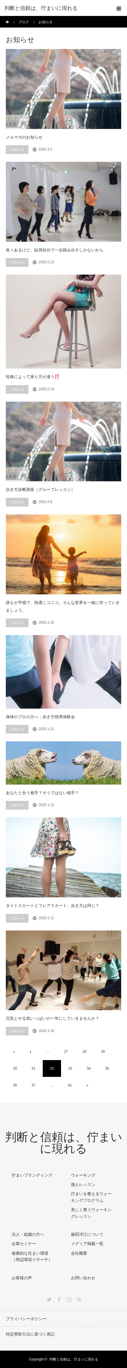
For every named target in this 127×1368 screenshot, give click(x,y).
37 (33, 1085)
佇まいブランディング (32, 1175)
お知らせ (17, 150)
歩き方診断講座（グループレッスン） (40, 489)
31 (33, 1068)
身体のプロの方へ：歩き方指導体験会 (40, 716)
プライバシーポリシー (26, 1318)
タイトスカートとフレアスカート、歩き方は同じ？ (52, 905)
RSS (78, 1298)
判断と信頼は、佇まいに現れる (63, 1143)
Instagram (68, 1298)
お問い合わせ (83, 1278)
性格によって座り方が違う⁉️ (33, 376)
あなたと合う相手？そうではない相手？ (42, 792)
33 (70, 1068)
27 (66, 1052)
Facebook (58, 1298)
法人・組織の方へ (28, 1234)
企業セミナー (24, 1243)
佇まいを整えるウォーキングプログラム (91, 1196)
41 (70, 1085)
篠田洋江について (87, 1234)
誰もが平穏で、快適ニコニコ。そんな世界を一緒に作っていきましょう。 (63, 606)
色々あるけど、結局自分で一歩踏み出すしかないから (54, 250)
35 (107, 1068)
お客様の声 (22, 1278)
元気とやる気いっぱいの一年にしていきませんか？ (52, 1018)
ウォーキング (83, 1175)
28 (84, 1052)
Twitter (48, 1298)
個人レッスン (83, 1184)
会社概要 (79, 1253)
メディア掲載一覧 (87, 1243)
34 (88, 1068)
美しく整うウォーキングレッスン (91, 1212)
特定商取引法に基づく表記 (30, 1334)
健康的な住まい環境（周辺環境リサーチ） (32, 1256)
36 (15, 1085)
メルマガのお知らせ (24, 137)
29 (103, 1052)
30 (15, 1068)
